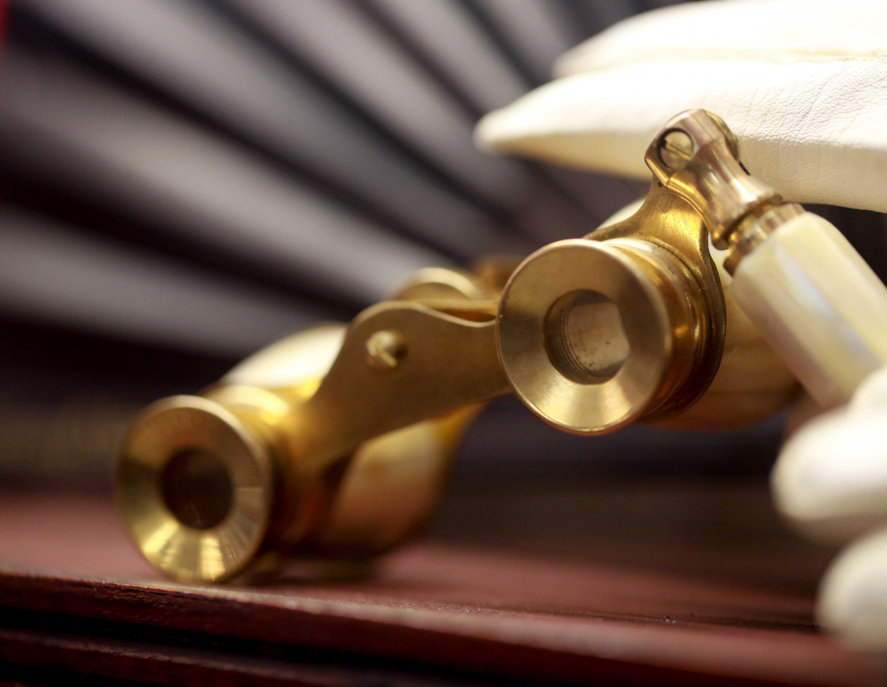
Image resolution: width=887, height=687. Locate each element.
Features (98, 547)
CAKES (98, 533)
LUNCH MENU (98, 438)
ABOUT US (98, 520)
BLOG (98, 506)
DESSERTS (97, 465)
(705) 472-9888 (97, 194)
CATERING (98, 492)
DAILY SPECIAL (98, 451)
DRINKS (97, 479)
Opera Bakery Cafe (97, 424)
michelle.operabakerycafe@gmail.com (106, 208)
